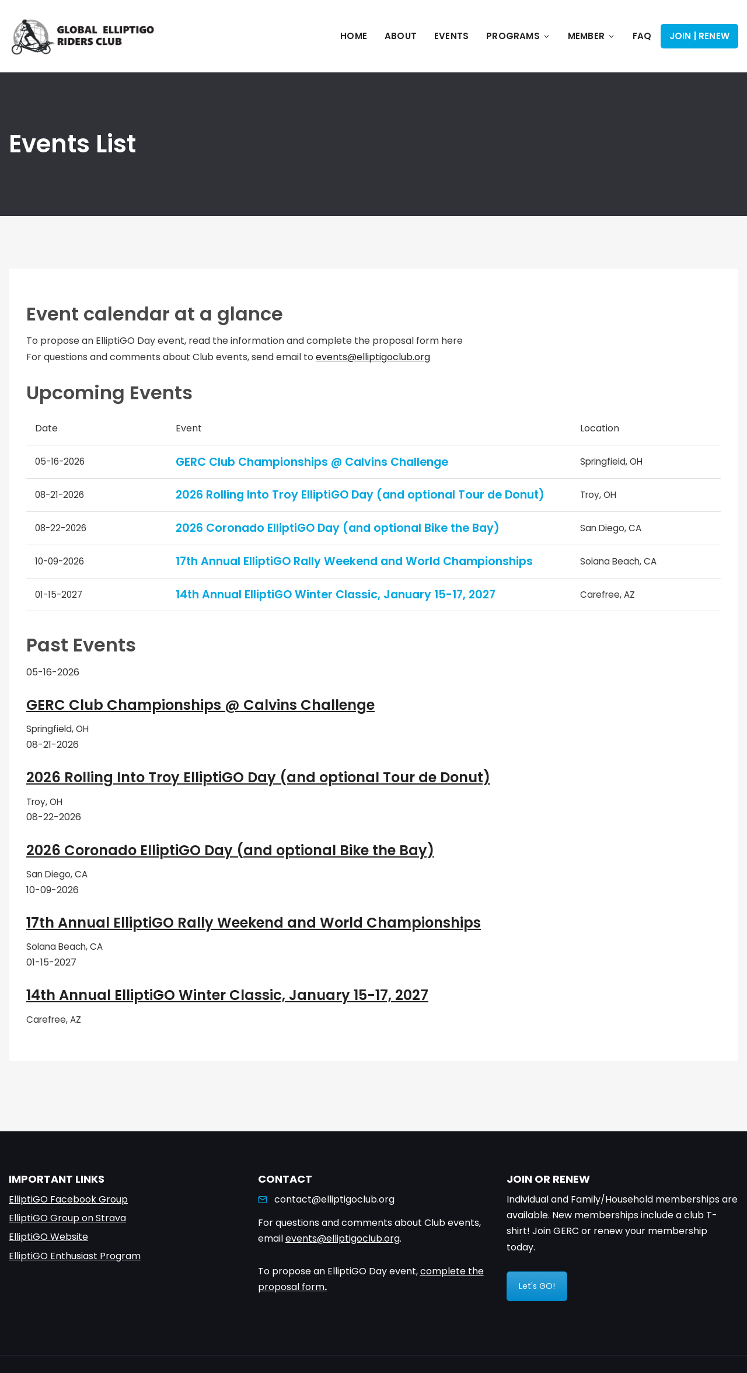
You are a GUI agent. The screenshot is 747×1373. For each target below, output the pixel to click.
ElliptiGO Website (48, 1236)
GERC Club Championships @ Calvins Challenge (312, 462)
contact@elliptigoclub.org (334, 1199)
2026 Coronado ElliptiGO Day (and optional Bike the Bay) (338, 528)
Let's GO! (537, 1286)
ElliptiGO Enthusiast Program (75, 1256)
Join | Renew (699, 36)
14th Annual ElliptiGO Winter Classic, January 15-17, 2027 (335, 594)
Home (353, 36)
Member (591, 36)
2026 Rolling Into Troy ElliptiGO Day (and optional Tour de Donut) (360, 495)
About (401, 36)
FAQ (642, 36)
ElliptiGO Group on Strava (67, 1218)
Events (451, 36)
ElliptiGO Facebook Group (68, 1199)
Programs (518, 36)
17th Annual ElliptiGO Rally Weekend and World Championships (354, 561)
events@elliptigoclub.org (373, 357)
